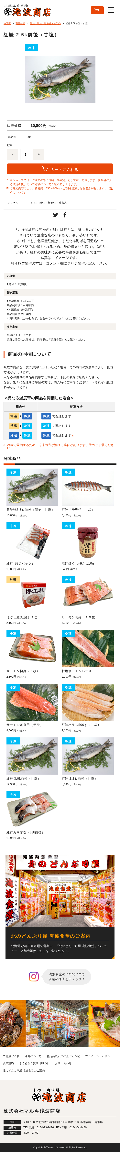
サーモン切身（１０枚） (80, 617)
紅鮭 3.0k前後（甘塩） (23, 778)
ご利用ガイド (11, 1056)
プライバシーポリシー (99, 1056)
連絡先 (12, 1127)
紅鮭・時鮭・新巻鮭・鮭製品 (45, 23)
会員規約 (8, 1063)
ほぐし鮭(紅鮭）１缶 (22, 617)
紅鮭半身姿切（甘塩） (78, 509)
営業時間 (12, 1132)
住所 (12, 1122)
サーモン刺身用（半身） (24, 724)
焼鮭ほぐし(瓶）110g (78, 563)
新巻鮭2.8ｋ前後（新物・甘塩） (30, 509)
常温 (13, 416)
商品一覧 (20, 23)
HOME (7, 23)
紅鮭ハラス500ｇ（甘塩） (81, 724)
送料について (33, 1056)
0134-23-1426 (45, 1127)
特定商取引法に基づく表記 (63, 1056)
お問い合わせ (63, 1063)
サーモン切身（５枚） (23, 671)
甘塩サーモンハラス (77, 671)
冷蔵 (27, 416)
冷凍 (27, 425)
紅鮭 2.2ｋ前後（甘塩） (80, 778)
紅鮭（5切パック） (20, 563)
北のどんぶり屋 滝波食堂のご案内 (24, 1070)
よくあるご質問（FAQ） (34, 1063)
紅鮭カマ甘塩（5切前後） (25, 832)
